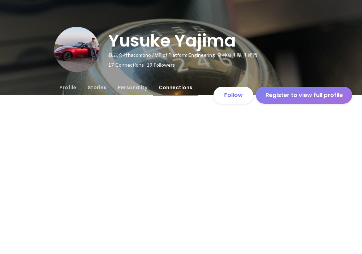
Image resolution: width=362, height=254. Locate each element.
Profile (67, 87)
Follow (233, 95)
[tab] (68, 87)
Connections (175, 87)
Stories (97, 87)
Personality (132, 87)
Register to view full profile (304, 95)
